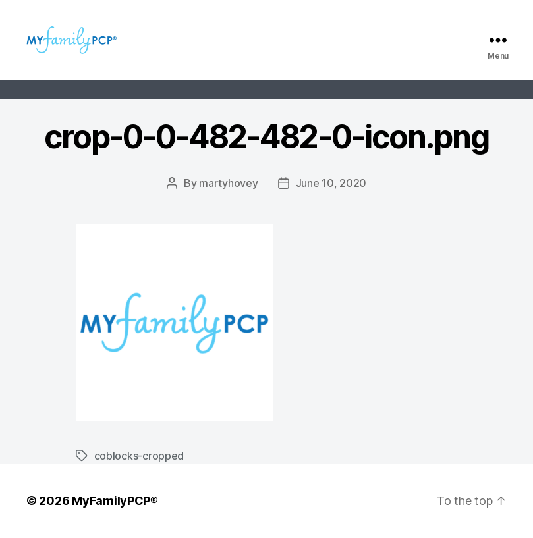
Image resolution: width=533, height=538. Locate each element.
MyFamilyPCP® (115, 501)
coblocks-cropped (139, 455)
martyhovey (228, 183)
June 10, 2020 (331, 183)
